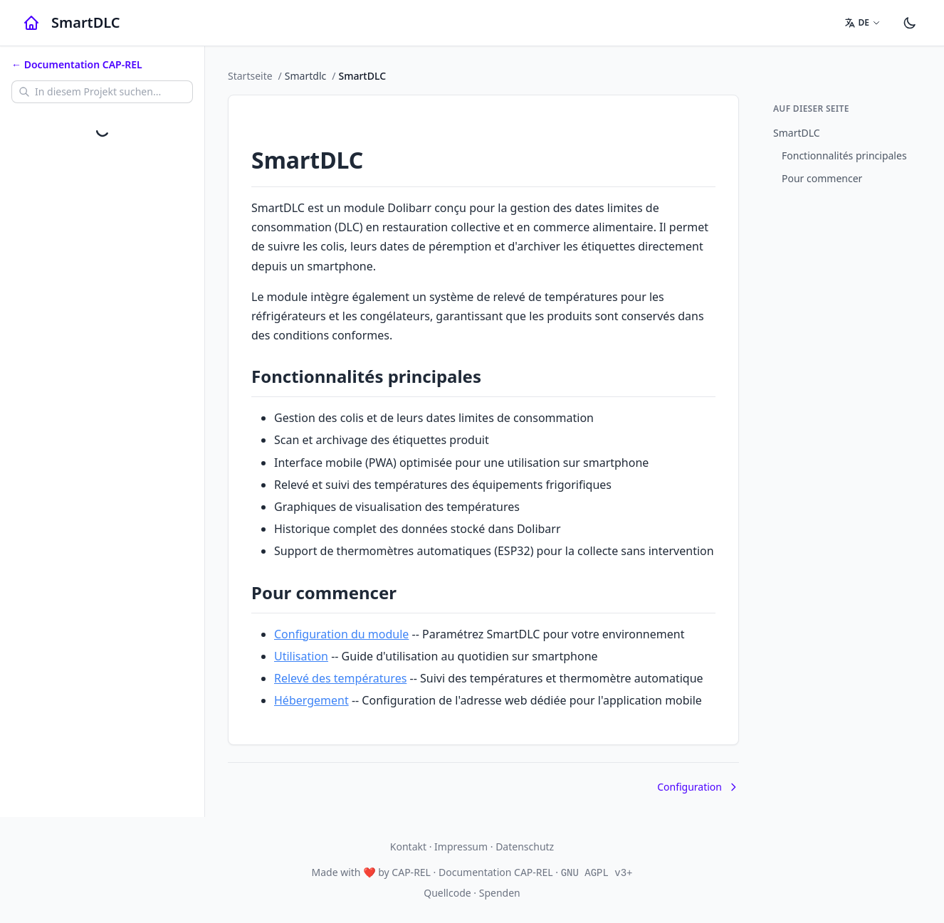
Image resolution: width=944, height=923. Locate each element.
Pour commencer (822, 178)
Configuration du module (341, 634)
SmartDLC (796, 132)
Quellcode (447, 893)
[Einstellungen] (909, 22)
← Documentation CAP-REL (76, 64)
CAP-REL (411, 872)
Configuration (698, 786)
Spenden (499, 893)
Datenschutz (524, 846)
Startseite (250, 76)
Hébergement (311, 700)
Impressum (461, 846)
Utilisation (301, 656)
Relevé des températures (340, 678)
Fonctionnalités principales (844, 155)
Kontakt (408, 846)
